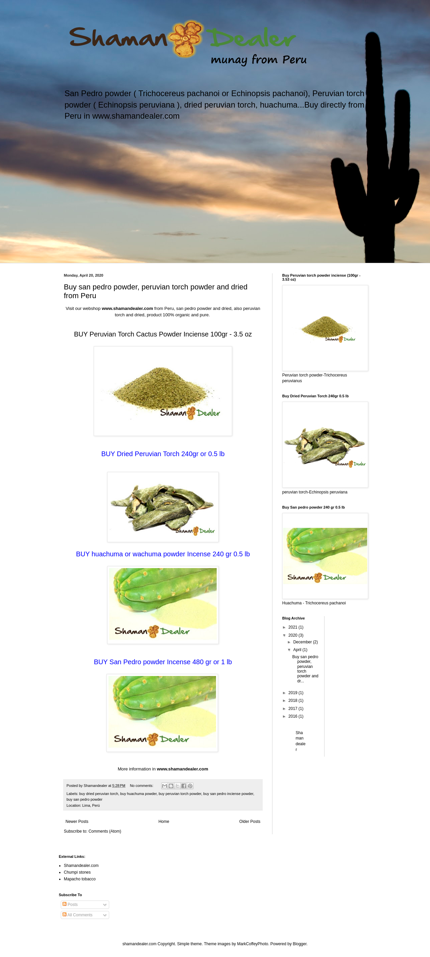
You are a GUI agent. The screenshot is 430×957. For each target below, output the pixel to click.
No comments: (142, 786)
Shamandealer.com (81, 865)
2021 (294, 627)
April (297, 649)
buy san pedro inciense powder (228, 794)
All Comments (77, 915)
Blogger (300, 944)
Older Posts (249, 821)
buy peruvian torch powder (180, 794)
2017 (294, 708)
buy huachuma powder (138, 794)
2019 (294, 692)
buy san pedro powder (84, 799)
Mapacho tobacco (80, 879)
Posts (70, 904)
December (303, 642)
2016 (294, 716)
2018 (294, 700)
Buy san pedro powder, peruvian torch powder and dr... (305, 668)
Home (164, 821)
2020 (294, 635)
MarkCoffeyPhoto (252, 944)
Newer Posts (77, 821)
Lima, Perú (91, 805)
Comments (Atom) (104, 831)
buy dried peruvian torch (98, 794)
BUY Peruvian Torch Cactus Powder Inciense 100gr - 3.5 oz (163, 334)
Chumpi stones (77, 872)
